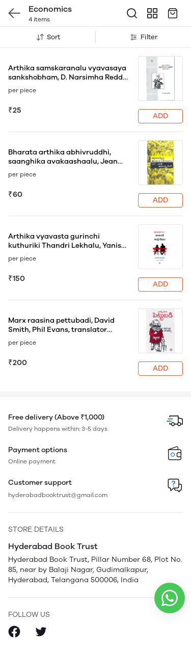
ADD (160, 116)
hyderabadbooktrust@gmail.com (57, 495)
